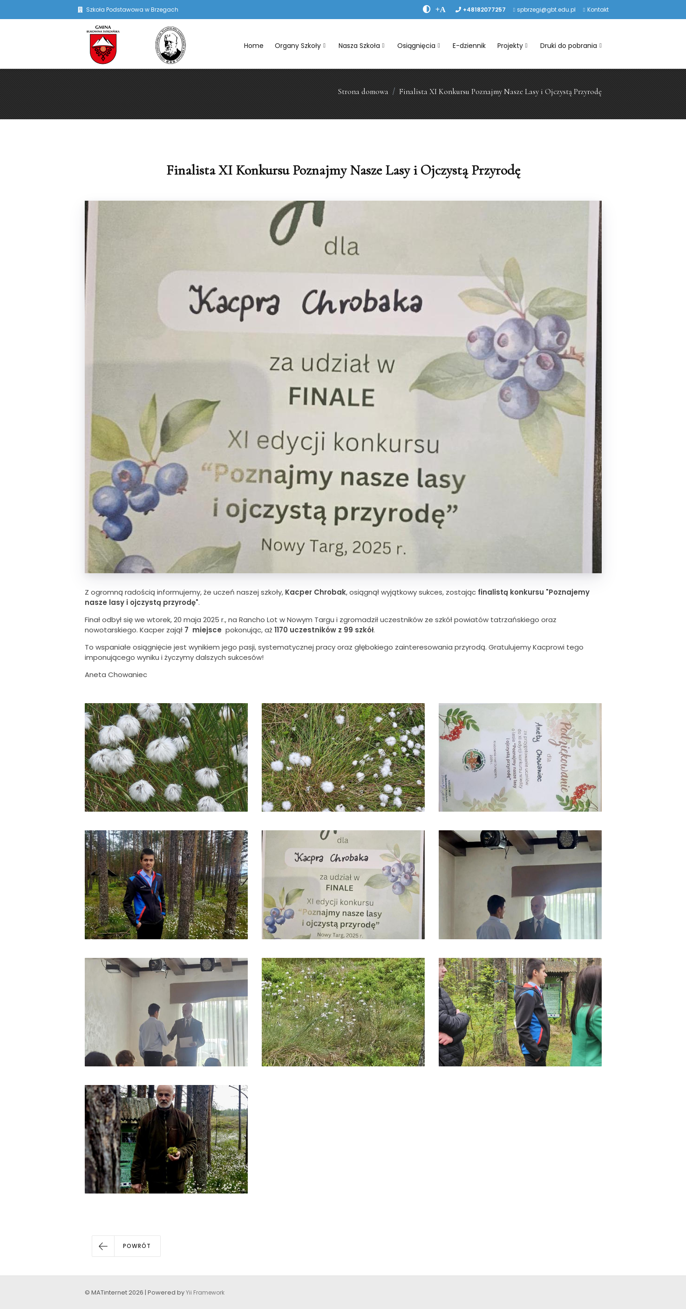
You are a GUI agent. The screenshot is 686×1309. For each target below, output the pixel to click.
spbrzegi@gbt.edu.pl (546, 10)
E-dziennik (469, 45)
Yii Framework (205, 1292)
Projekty (512, 45)
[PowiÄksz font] (440, 9)
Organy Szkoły (300, 45)
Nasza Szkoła (362, 45)
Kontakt (598, 10)
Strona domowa (363, 91)
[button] (126, 1246)
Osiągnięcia (418, 45)
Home (254, 45)
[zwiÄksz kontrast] (426, 9)
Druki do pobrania (571, 45)
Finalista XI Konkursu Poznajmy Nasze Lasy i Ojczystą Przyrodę (500, 91)
